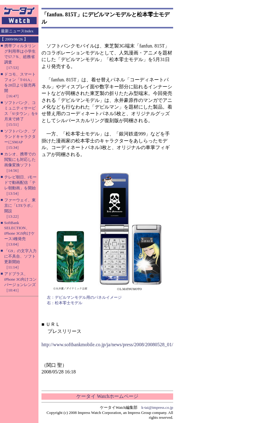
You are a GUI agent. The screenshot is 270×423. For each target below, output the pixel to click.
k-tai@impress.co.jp (157, 407)
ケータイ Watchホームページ (107, 396)
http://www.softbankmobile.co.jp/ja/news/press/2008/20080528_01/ (107, 344)
